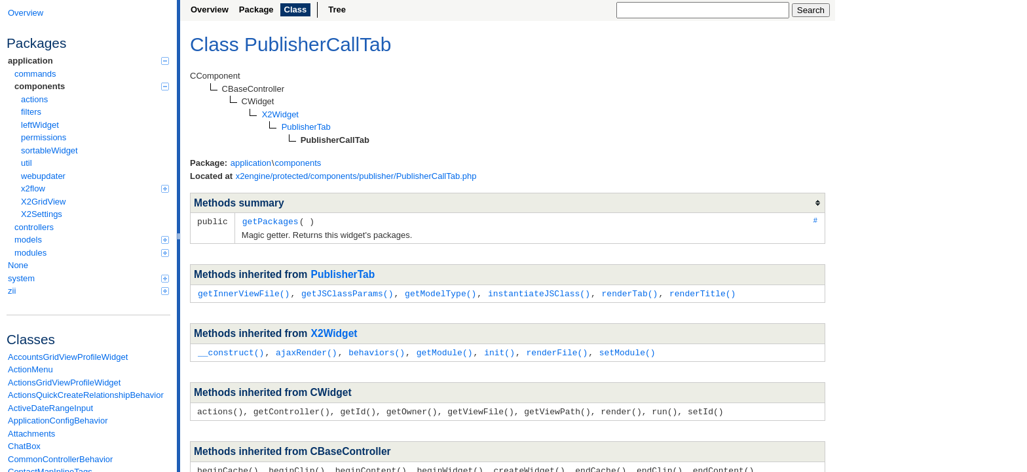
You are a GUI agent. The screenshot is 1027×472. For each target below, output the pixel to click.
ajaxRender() (306, 351)
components (91, 86)
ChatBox (24, 446)
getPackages (270, 221)
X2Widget (334, 332)
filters (31, 112)
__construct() (231, 351)
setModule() (627, 351)
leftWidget (40, 125)
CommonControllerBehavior (60, 459)
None (18, 265)
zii (88, 291)
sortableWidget (49, 150)
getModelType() (440, 292)
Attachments (31, 434)
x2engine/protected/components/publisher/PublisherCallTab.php (356, 176)
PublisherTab (343, 273)
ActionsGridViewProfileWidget (64, 382)
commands (35, 74)
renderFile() (557, 351)
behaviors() (376, 351)
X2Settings (41, 214)
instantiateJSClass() (539, 292)
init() (499, 351)
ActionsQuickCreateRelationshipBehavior (86, 395)
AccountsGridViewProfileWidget (68, 357)
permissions (43, 137)
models (91, 240)
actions (34, 99)
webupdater (43, 176)
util (26, 163)
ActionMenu (30, 369)
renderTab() (629, 292)
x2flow (95, 188)
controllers (34, 227)
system (88, 278)
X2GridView (43, 201)
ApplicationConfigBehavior (57, 420)
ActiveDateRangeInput (50, 408)
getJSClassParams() (347, 292)
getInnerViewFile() (243, 292)
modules (91, 253)
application (88, 61)
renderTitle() (702, 292)
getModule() (445, 351)
